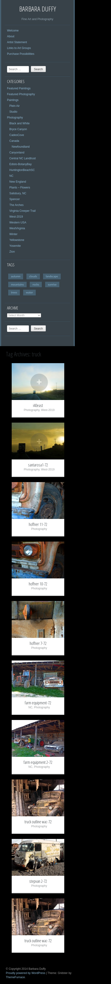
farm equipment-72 (38, 703)
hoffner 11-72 (38, 524)
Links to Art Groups (19, 48)
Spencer (14, 199)
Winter (13, 234)
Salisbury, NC (17, 193)
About (10, 36)
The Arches (16, 205)
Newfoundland (21, 146)
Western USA (17, 222)
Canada (14, 141)
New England (17, 181)
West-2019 (16, 216)
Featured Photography (21, 94)
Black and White (19, 123)
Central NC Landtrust (22, 158)
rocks (35, 284)
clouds (33, 276)
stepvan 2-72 (38, 881)
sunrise (52, 284)
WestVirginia (17, 228)
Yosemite (15, 245)
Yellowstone (16, 240)
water (29, 292)
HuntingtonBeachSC (22, 170)
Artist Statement (17, 42)
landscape (52, 276)
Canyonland (16, 152)
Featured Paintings (19, 88)
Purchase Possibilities (20, 54)
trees (14, 292)
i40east (38, 405)
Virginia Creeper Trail (22, 210)
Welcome (13, 30)
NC (11, 175)
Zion (12, 251)
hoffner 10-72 (38, 584)
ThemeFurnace (15, 977)
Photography (15, 117)
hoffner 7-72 (38, 643)
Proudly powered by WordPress (25, 973)
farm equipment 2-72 (38, 762)
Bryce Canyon (18, 129)
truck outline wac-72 (38, 821)
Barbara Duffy (37, 9)
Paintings (12, 100)
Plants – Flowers (19, 187)
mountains (17, 284)
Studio (13, 111)
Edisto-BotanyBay (20, 164)
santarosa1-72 (38, 465)
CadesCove (16, 135)
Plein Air (14, 106)
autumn (15, 276)
